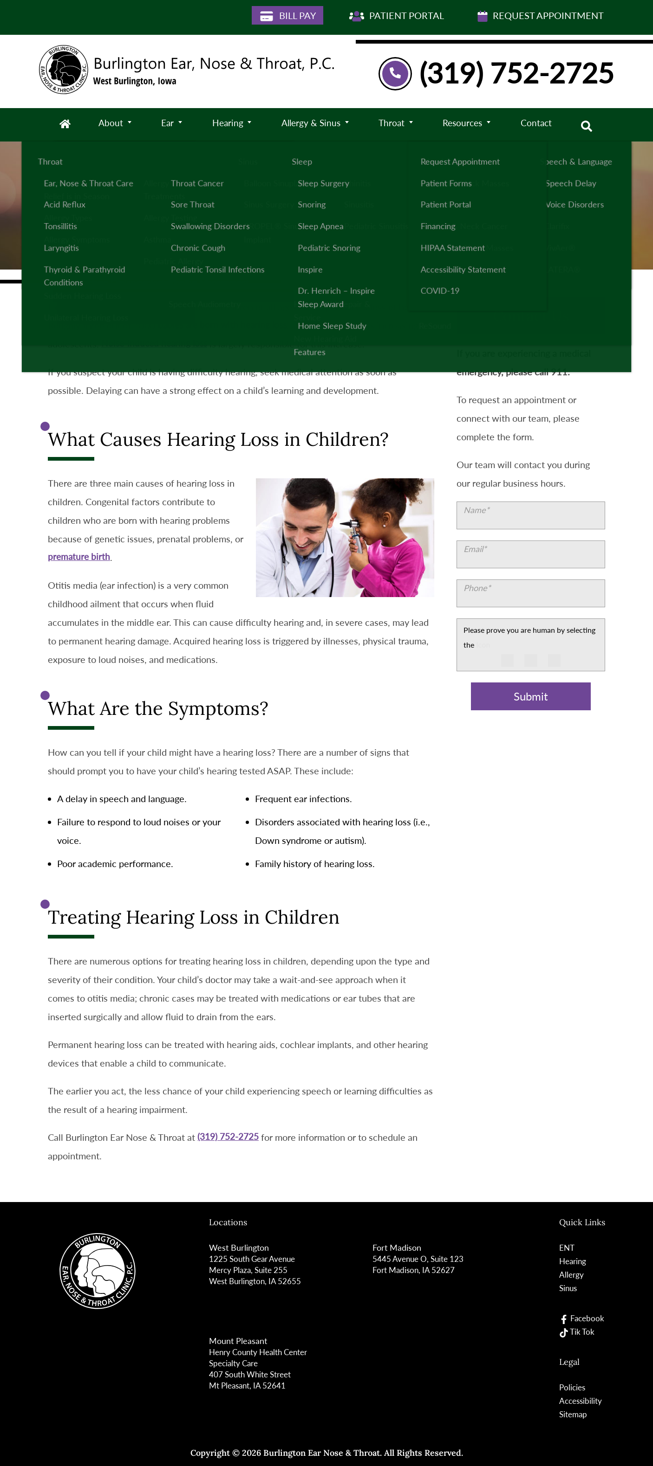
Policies (572, 1387)
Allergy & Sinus (311, 124)
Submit (531, 696)
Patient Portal (396, 16)
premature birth (79, 557)
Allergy (571, 1274)
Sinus (568, 1288)
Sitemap (573, 1414)
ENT (566, 1247)
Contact (538, 124)
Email (475, 549)
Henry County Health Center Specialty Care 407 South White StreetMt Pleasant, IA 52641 (262, 1368)
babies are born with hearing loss (225, 325)
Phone (477, 588)
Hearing (227, 124)
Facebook (581, 1318)
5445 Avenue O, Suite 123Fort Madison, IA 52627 (420, 1264)
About (111, 124)
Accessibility (580, 1400)
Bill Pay (287, 16)
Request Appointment (540, 16)
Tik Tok (576, 1331)
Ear (167, 124)
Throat (392, 124)
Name (477, 510)
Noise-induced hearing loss (156, 343)
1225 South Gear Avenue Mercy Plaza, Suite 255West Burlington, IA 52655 (257, 1270)
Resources (464, 124)
